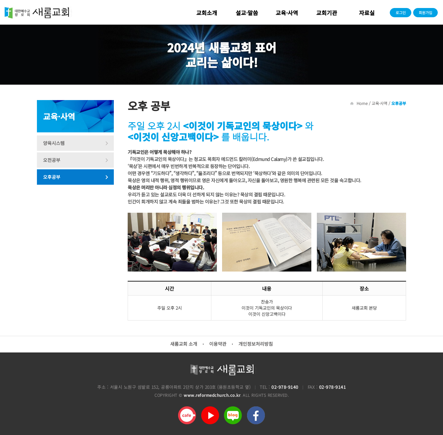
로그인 (401, 12)
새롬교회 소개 (183, 343)
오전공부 (51, 160)
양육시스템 (54, 143)
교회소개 (206, 13)
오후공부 (51, 177)
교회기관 (326, 13)
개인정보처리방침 (255, 343)
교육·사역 (287, 13)
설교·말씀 (247, 13)
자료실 (367, 13)
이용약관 (217, 343)
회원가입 (425, 12)
